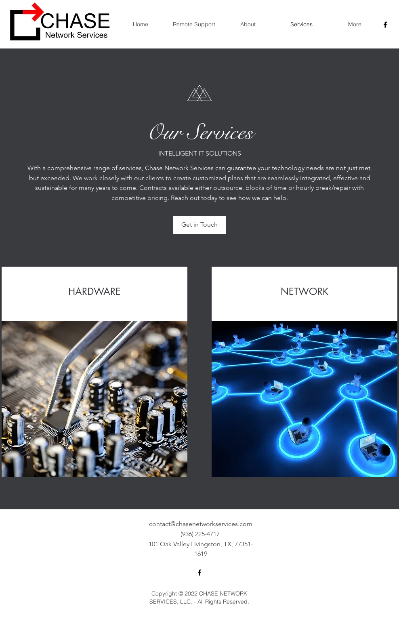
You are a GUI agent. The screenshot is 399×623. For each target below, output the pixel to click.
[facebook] (385, 25)
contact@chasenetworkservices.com (200, 524)
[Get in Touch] (199, 225)
